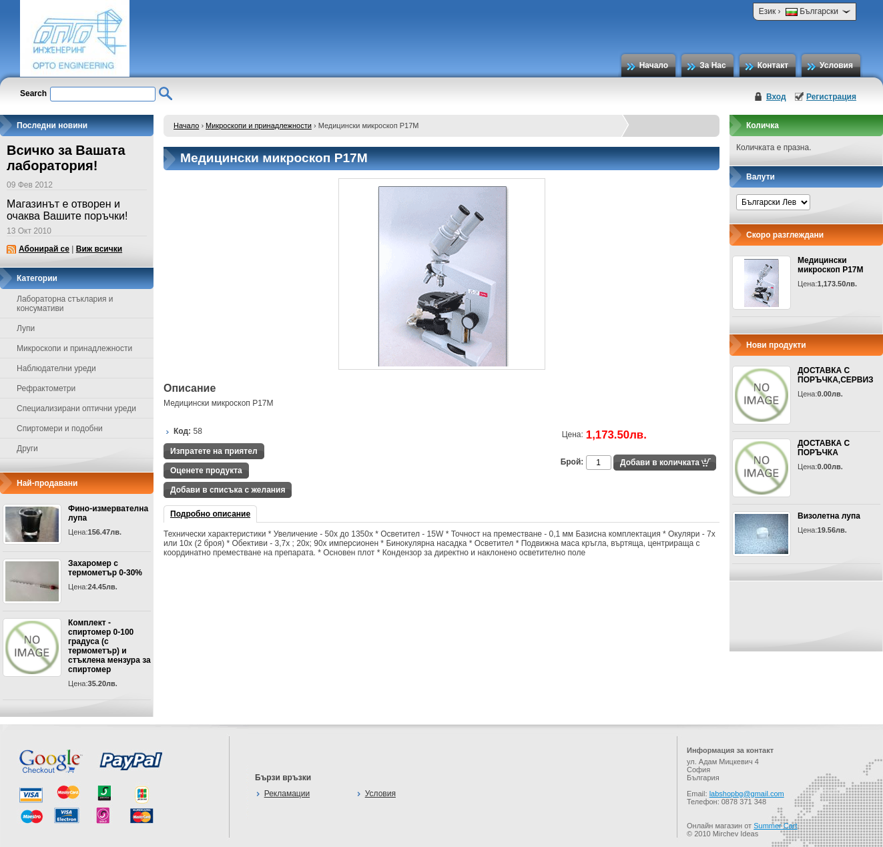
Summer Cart (775, 826)
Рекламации (287, 793)
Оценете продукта (206, 470)
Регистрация (831, 96)
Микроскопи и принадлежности (259, 125)
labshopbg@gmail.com (746, 794)
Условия (836, 65)
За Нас (712, 65)
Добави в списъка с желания (227, 490)
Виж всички (99, 249)
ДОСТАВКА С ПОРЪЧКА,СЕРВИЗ (836, 375)
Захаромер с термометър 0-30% (105, 568)
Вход (776, 96)
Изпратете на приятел (214, 451)
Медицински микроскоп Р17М (831, 265)
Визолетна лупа (829, 516)
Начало (653, 65)
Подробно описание (210, 514)
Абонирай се (44, 249)
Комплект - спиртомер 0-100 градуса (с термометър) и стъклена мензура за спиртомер (109, 646)
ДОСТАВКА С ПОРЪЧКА (824, 448)
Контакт (773, 65)
